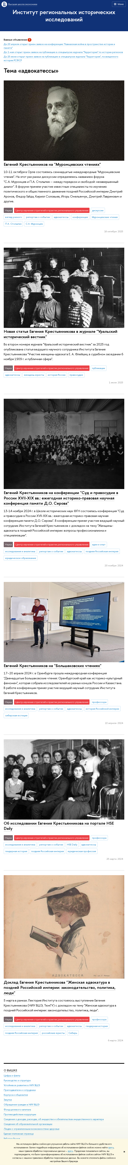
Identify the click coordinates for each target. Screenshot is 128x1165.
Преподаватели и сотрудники (20, 1090)
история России (56, 374)
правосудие (76, 374)
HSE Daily (72, 844)
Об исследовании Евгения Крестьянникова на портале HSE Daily (59, 825)
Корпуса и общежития (16, 1094)
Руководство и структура (17, 1080)
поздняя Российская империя (102, 551)
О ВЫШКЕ (10, 1070)
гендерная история (16, 851)
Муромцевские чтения (105, 217)
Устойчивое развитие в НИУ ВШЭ (22, 1085)
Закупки (8, 1099)
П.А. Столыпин (13, 223)
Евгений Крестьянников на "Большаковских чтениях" (52, 665)
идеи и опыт (98, 544)
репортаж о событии (38, 217)
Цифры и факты (12, 1075)
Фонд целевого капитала (17, 1109)
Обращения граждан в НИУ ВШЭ (21, 1104)
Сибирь (72, 1033)
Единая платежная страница (18, 1133)
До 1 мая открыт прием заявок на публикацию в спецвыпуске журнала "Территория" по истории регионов (63, 52)
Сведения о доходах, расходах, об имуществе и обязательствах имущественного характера (54, 1119)
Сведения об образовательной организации (28, 1123)
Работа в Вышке (12, 1138)
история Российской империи (102, 708)
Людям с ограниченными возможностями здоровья (31, 1128)
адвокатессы (61, 217)
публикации (98, 368)
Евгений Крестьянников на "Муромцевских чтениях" (52, 164)
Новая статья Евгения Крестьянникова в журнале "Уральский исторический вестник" (60, 334)
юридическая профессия (82, 851)
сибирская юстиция (16, 715)
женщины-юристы (34, 374)
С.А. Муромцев (34, 223)
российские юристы (53, 1033)
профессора (99, 702)
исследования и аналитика (20, 551)
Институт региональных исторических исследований (64, 15)
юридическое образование (20, 558)
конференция (80, 217)
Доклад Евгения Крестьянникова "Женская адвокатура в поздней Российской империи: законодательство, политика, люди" (60, 987)
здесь (111, 1147)
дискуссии (97, 210)
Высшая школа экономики (22, 4)
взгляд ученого (13, 217)
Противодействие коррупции (20, 1114)
